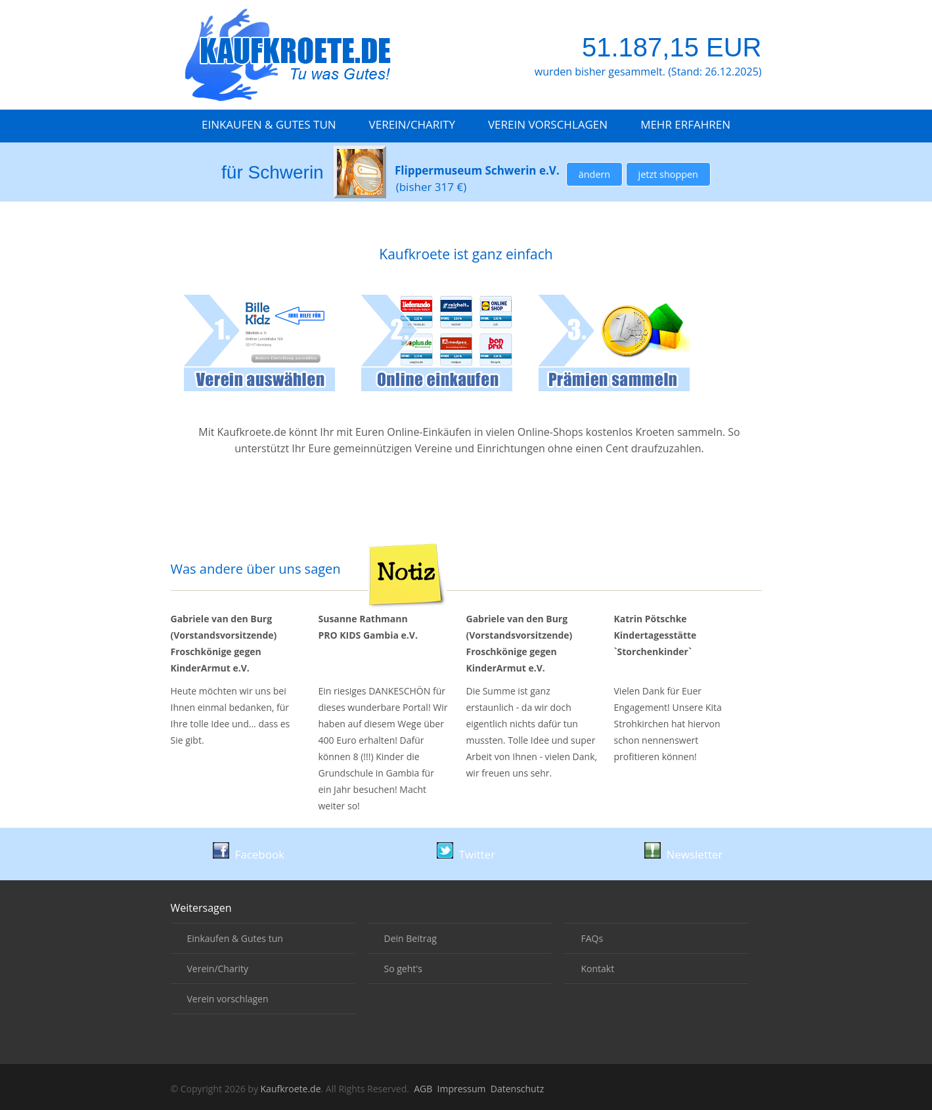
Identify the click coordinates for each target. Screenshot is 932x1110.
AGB (423, 1088)
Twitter (466, 854)
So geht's (403, 968)
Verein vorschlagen (548, 124)
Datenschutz (517, 1088)
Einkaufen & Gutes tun (269, 124)
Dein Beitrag (410, 938)
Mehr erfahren (685, 124)
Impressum (461, 1088)
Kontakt (598, 968)
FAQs (592, 938)
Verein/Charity (412, 124)
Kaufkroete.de (291, 1088)
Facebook (249, 854)
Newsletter (683, 854)
